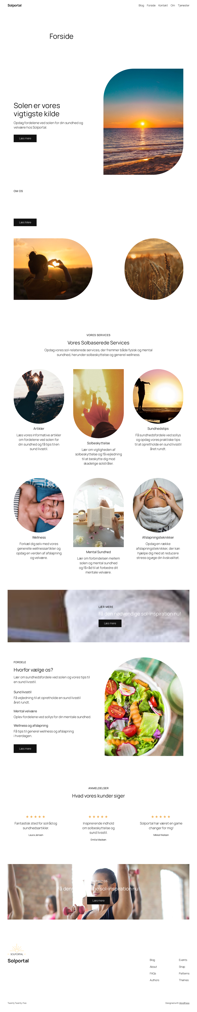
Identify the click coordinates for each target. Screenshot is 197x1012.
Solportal (15, 5)
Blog (141, 5)
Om (173, 5)
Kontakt (163, 5)
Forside (151, 5)
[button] (25, 748)
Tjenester (183, 5)
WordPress (184, 1003)
